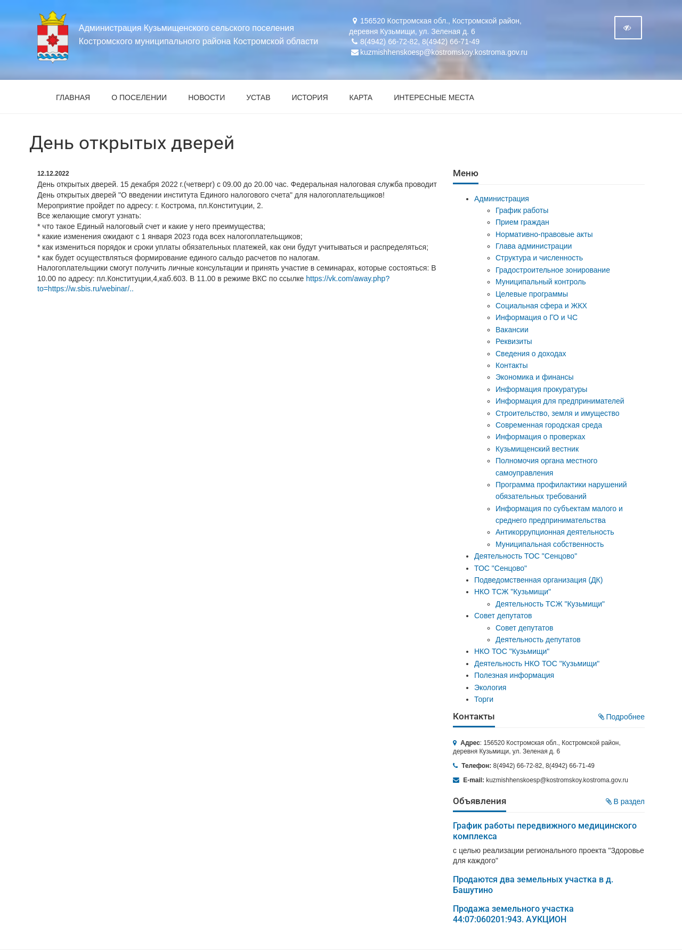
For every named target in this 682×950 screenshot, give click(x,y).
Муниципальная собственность (550, 544)
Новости (206, 97)
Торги (483, 699)
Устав (258, 97)
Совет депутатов (503, 615)
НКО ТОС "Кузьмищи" (511, 651)
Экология (490, 687)
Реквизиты (514, 341)
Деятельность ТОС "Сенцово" (525, 556)
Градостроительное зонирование (553, 270)
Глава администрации (534, 246)
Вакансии (512, 329)
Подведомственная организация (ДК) (538, 580)
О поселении (139, 97)
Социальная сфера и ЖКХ (541, 305)
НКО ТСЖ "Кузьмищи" (512, 591)
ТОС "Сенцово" (500, 568)
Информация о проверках (541, 436)
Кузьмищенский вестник (537, 449)
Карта (361, 97)
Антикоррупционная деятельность (555, 532)
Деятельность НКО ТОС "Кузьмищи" (536, 663)
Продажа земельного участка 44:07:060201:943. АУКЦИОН (513, 914)
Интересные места (434, 97)
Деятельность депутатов (538, 639)
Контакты (511, 365)
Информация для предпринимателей (560, 401)
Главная (73, 97)
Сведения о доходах (531, 353)
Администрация (501, 198)
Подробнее (621, 716)
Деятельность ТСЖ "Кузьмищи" (550, 604)
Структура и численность (539, 257)
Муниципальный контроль (541, 281)
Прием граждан (522, 222)
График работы (522, 210)
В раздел (625, 801)
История (310, 97)
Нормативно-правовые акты (544, 234)
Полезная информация (514, 675)
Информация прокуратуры (541, 389)
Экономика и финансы (535, 377)
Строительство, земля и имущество (557, 413)
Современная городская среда (549, 425)
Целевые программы (532, 294)
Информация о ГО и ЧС (537, 317)
